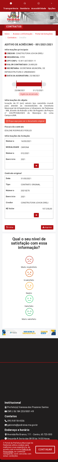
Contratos (11, 37)
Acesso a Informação (22, 34)
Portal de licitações (44, 34)
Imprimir (47, 227)
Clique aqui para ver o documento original (25, 121)
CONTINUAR (45, 449)
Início (7, 34)
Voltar (9, 227)
